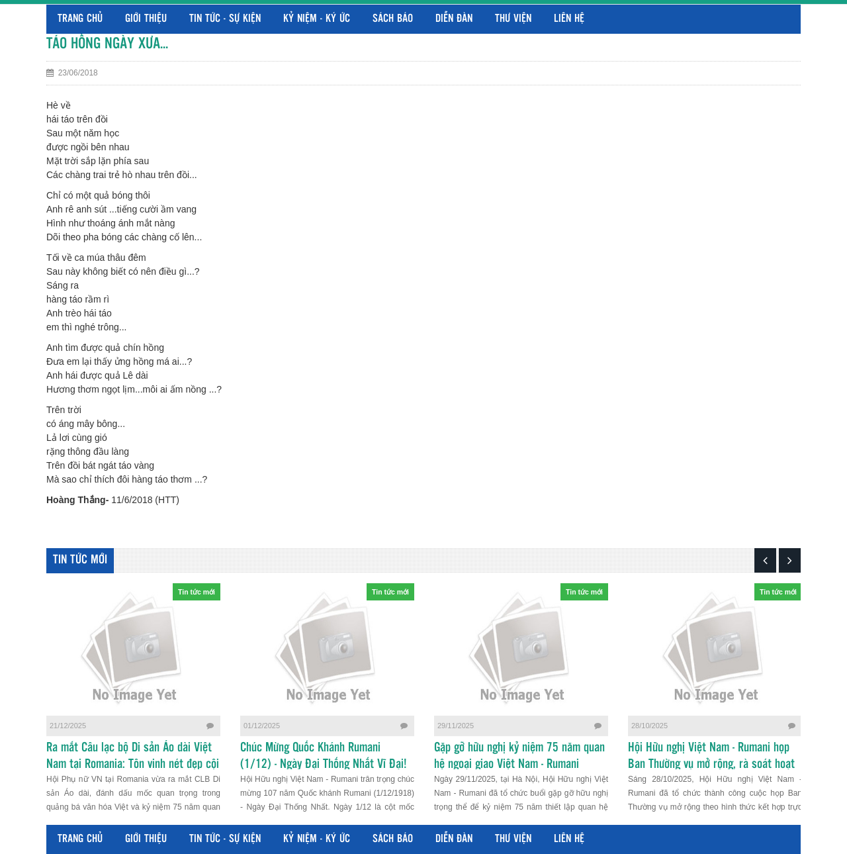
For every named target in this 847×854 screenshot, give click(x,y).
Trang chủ (80, 19)
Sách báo (393, 19)
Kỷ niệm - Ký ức (316, 19)
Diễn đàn (453, 19)
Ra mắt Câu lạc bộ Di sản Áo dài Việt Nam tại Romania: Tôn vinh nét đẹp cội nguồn (132, 764)
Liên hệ (569, 19)
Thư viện (513, 19)
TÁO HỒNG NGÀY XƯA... (107, 44)
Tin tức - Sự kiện (225, 19)
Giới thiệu (146, 19)
